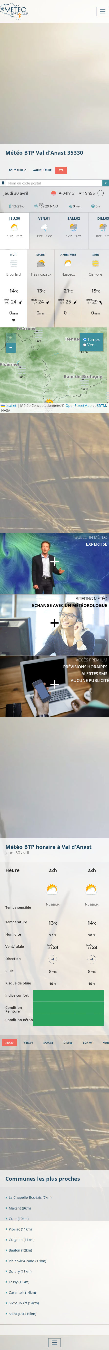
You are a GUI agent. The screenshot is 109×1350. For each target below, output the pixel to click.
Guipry (18, 1271)
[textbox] (57, 183)
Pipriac (18, 1229)
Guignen (19, 1239)
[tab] (9, 1042)
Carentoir (20, 1292)
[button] (22, 372)
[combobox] (57, 183)
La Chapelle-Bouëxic (28, 1197)
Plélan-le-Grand (25, 1261)
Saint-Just (20, 1313)
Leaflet (8, 405)
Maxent (18, 1208)
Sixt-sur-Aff (22, 1303)
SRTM (101, 405)
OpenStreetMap (79, 405)
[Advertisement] (54, 83)
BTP (61, 170)
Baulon (18, 1250)
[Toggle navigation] (103, 11)
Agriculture (42, 170)
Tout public (17, 170)
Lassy (17, 1282)
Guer (17, 1218)
